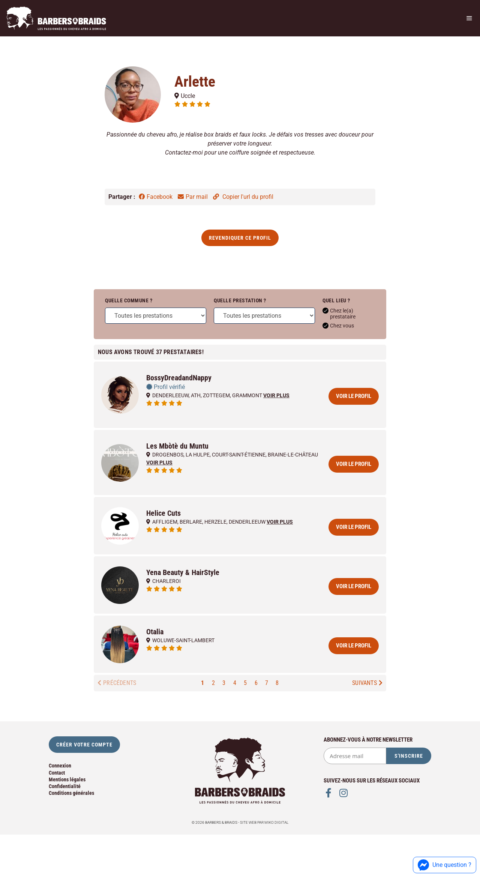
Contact (57, 773)
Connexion (60, 766)
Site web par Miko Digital (264, 822)
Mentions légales (67, 779)
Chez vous (338, 326)
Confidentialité (65, 786)
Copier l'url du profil (243, 196)
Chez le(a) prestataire (339, 314)
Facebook (156, 196)
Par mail (193, 196)
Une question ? (444, 865)
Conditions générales (71, 793)
